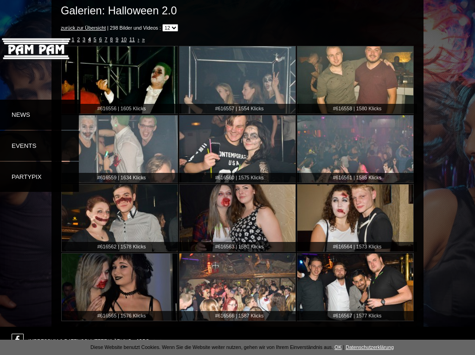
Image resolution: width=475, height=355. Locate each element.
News (21, 114)
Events (24, 145)
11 (132, 39)
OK (337, 347)
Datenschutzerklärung (370, 347)
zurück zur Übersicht (83, 28)
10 (124, 39)
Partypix (27, 176)
